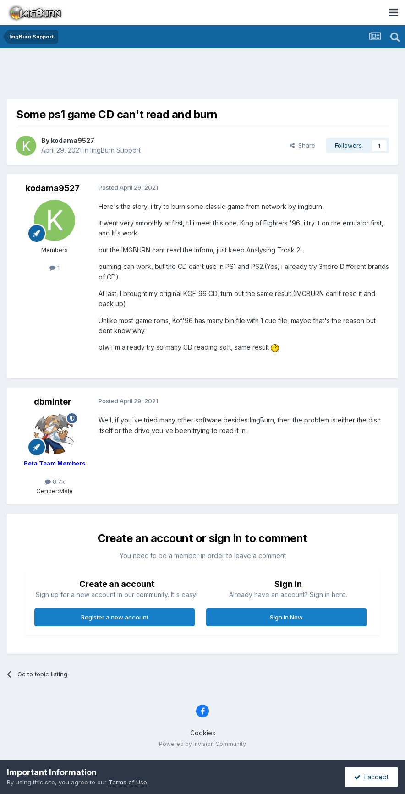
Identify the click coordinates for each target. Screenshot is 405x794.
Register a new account (114, 617)
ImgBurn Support (115, 150)
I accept (371, 777)
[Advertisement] (202, 75)
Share (302, 145)
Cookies (202, 733)
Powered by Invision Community (202, 743)
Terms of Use (128, 782)
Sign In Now (286, 617)
